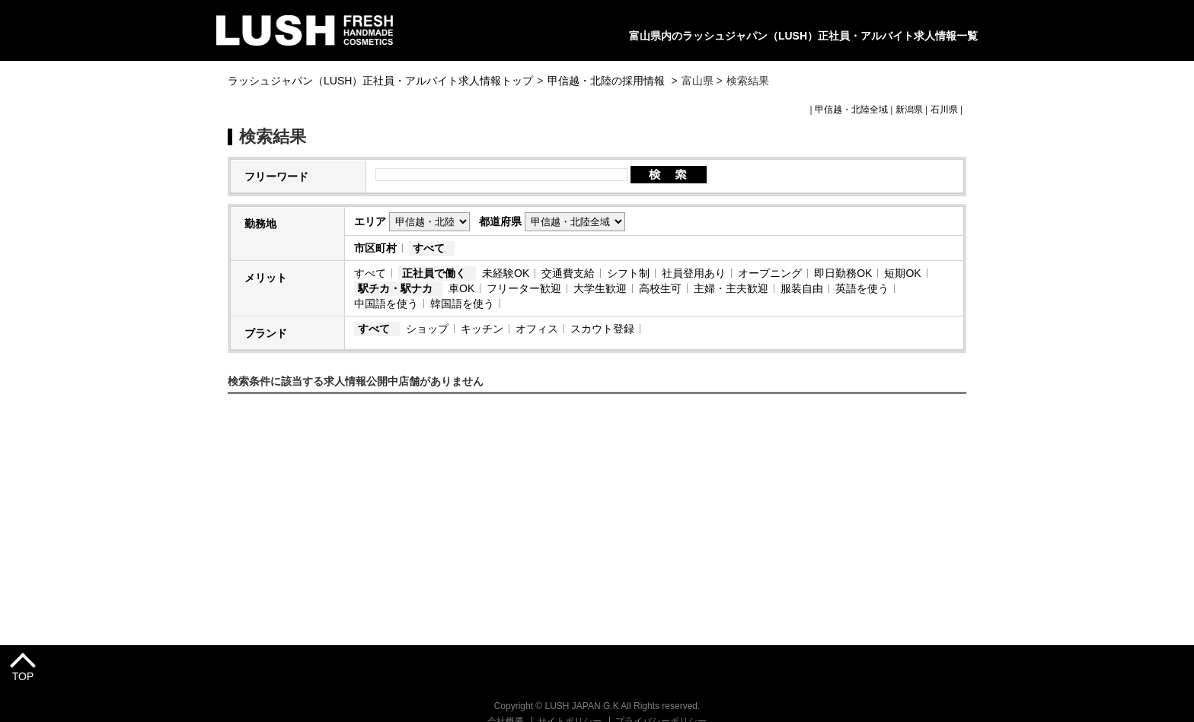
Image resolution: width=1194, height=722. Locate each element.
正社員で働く (434, 273)
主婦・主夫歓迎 (731, 288)
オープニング (770, 273)
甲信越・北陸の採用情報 (608, 81)
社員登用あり (694, 273)
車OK (461, 288)
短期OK (902, 273)
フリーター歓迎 (524, 288)
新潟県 (909, 109)
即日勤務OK (843, 273)
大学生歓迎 (600, 288)
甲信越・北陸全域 (851, 109)
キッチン (482, 329)
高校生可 (660, 288)
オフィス (537, 329)
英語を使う (862, 288)
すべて (429, 248)
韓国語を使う (462, 303)
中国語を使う (386, 303)
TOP (23, 676)
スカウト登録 (602, 329)
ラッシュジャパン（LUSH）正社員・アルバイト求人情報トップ (380, 81)
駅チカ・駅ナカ (395, 288)
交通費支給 (568, 273)
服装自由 (802, 288)
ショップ (427, 329)
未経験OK (505, 273)
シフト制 (628, 273)
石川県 (944, 109)
